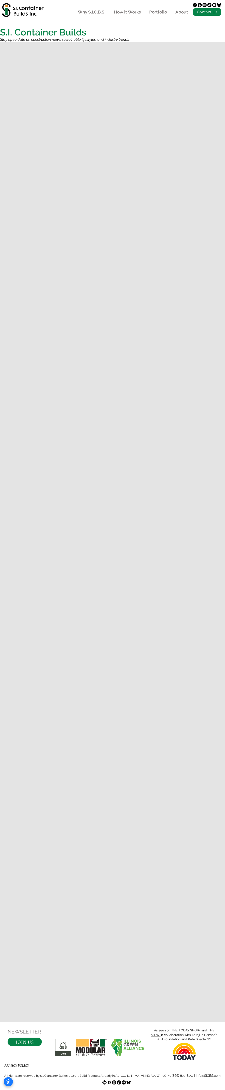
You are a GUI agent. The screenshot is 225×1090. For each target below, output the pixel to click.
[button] (25, 1042)
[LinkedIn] (195, 5)
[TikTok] (209, 5)
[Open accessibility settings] (8, 1081)
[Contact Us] (207, 12)
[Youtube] (214, 5)
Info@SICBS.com (208, 1075)
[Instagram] (204, 5)
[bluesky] (219, 5)
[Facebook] (200, 5)
